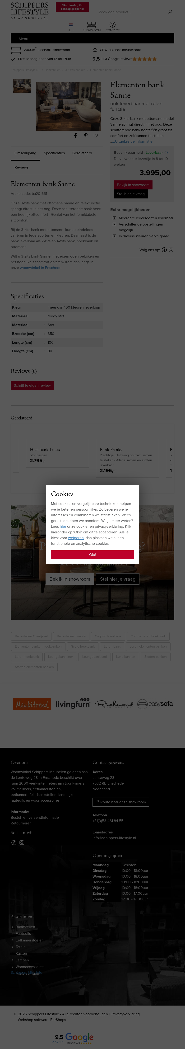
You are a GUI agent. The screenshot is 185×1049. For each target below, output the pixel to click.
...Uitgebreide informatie (132, 141)
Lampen (22, 960)
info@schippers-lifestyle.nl (114, 838)
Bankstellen (25, 927)
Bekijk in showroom (133, 185)
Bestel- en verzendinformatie (35, 817)
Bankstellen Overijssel (31, 636)
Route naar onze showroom (121, 802)
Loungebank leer (60, 656)
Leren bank (112, 646)
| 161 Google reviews (129, 58)
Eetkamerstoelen (30, 940)
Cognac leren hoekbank (148, 636)
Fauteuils (23, 933)
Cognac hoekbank (108, 636)
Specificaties (54, 153)
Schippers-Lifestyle (26, 972)
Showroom (92, 27)
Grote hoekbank (83, 646)
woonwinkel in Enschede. (41, 267)
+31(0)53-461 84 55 (107, 820)
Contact (113, 27)
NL (70, 28)
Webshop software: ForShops (42, 1019)
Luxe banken (125, 656)
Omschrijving (25, 153)
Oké (92, 554)
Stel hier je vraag (131, 194)
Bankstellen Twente (71, 636)
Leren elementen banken (148, 646)
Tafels (20, 947)
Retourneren (21, 823)
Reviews (21, 167)
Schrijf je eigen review (32, 385)
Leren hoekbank (27, 656)
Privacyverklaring (125, 1014)
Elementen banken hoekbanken (38, 646)
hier (63, 526)
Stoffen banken (155, 656)
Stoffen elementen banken (34, 666)
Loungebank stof (94, 656)
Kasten (21, 953)
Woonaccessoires (30, 966)
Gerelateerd (82, 153)
